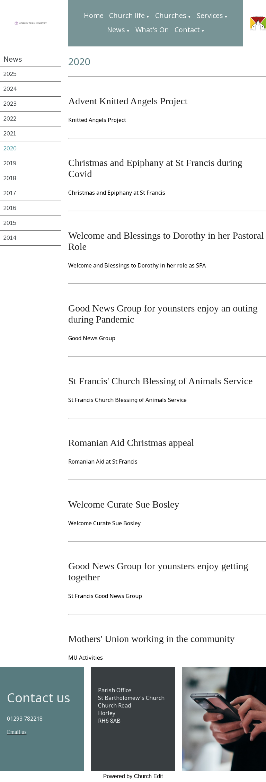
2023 (10, 103)
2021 (9, 133)
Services (210, 15)
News (116, 29)
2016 (9, 208)
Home (94, 15)
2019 (9, 163)
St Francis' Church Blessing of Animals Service (160, 381)
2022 (9, 118)
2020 (10, 148)
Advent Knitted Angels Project (128, 101)
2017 (9, 193)
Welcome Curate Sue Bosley (123, 504)
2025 (10, 74)
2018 (9, 178)
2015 (9, 223)
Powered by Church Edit (133, 776)
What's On (152, 29)
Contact (187, 29)
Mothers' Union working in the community (151, 638)
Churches (170, 15)
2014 (10, 238)
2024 (10, 89)
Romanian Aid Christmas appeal (131, 442)
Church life (127, 15)
